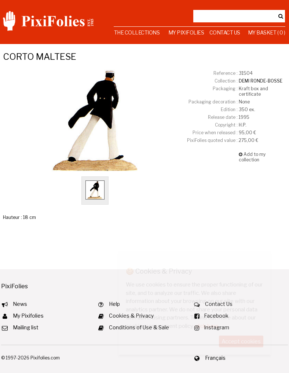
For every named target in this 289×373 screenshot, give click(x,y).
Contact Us (224, 32)
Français (215, 358)
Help (114, 304)
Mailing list (26, 327)
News (20, 304)
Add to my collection (252, 156)
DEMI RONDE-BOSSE (260, 81)
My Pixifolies (186, 32)
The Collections (137, 32)
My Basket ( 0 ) (266, 32)
